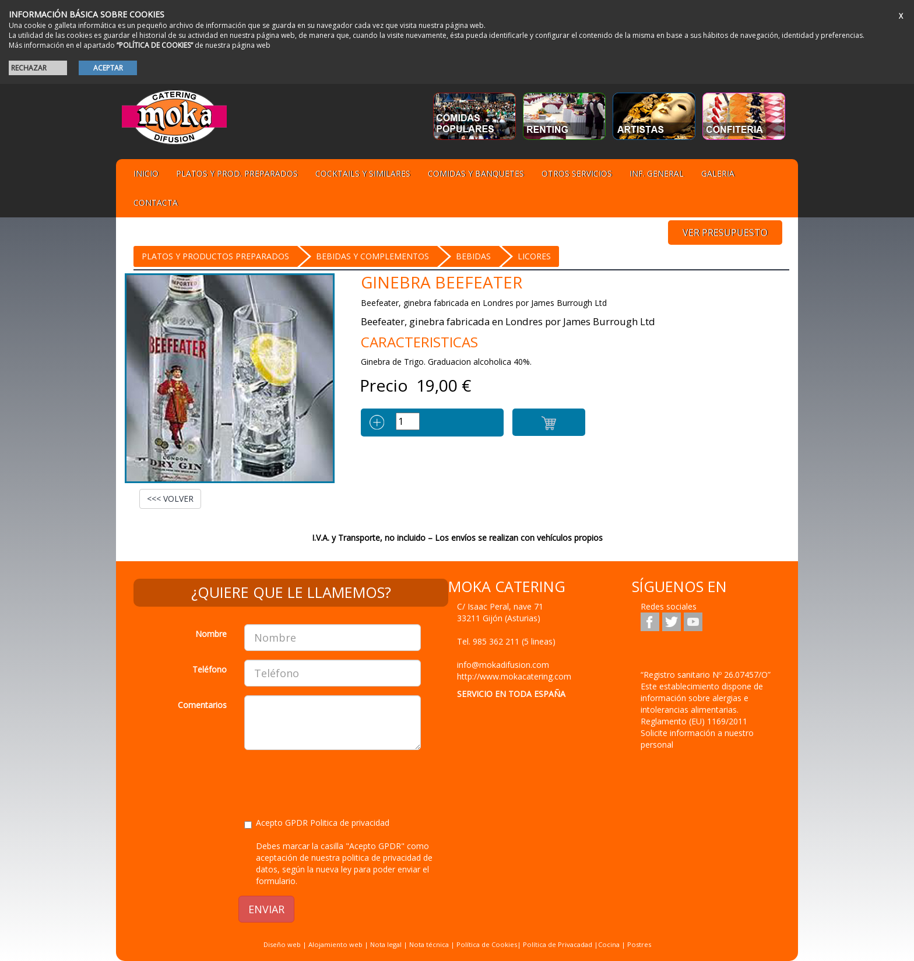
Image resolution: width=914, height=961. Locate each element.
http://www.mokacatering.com (514, 676)
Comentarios (202, 704)
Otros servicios (577, 173)
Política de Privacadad (557, 944)
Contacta (155, 202)
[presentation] (332, 781)
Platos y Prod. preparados (237, 173)
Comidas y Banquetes (476, 173)
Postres (639, 944)
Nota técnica (429, 944)
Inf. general (657, 173)
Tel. (506, 641)
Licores (534, 256)
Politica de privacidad (349, 822)
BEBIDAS (473, 256)
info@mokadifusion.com (503, 664)
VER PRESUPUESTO (725, 232)
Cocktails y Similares (362, 173)
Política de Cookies (486, 944)
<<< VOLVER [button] (170, 498)
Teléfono (209, 669)
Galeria (717, 173)
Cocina (609, 944)
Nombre (211, 633)
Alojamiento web (335, 944)
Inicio (146, 173)
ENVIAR (266, 909)
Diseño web (282, 944)
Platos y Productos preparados (215, 256)
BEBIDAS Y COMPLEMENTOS (372, 256)
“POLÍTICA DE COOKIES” (155, 45)
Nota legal (386, 944)
